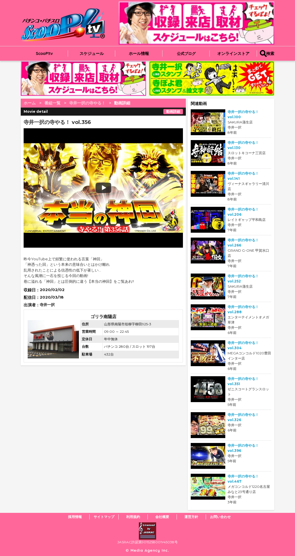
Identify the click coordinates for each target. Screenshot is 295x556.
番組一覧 (52, 103)
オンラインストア (233, 53)
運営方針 (191, 517)
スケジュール (92, 53)
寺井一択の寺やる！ (87, 103)
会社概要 (162, 517)
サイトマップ (104, 517)
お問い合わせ (220, 517)
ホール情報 (139, 53)
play (67, 188)
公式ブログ (186, 53)
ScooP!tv (44, 53)
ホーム (30, 103)
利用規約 (133, 517)
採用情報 (75, 517)
